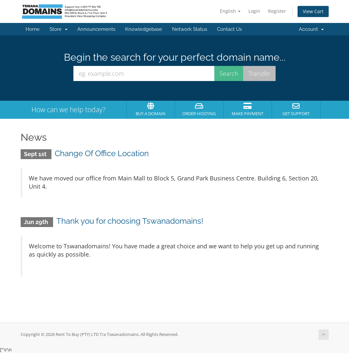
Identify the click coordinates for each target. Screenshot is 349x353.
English (230, 11)
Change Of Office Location (102, 153)
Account (311, 29)
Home (33, 29)
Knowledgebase (143, 29)
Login (254, 11)
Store (58, 29)
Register (277, 11)
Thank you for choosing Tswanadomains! (129, 221)
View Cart (313, 11)
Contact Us (229, 29)
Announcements (96, 29)
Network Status (189, 29)
